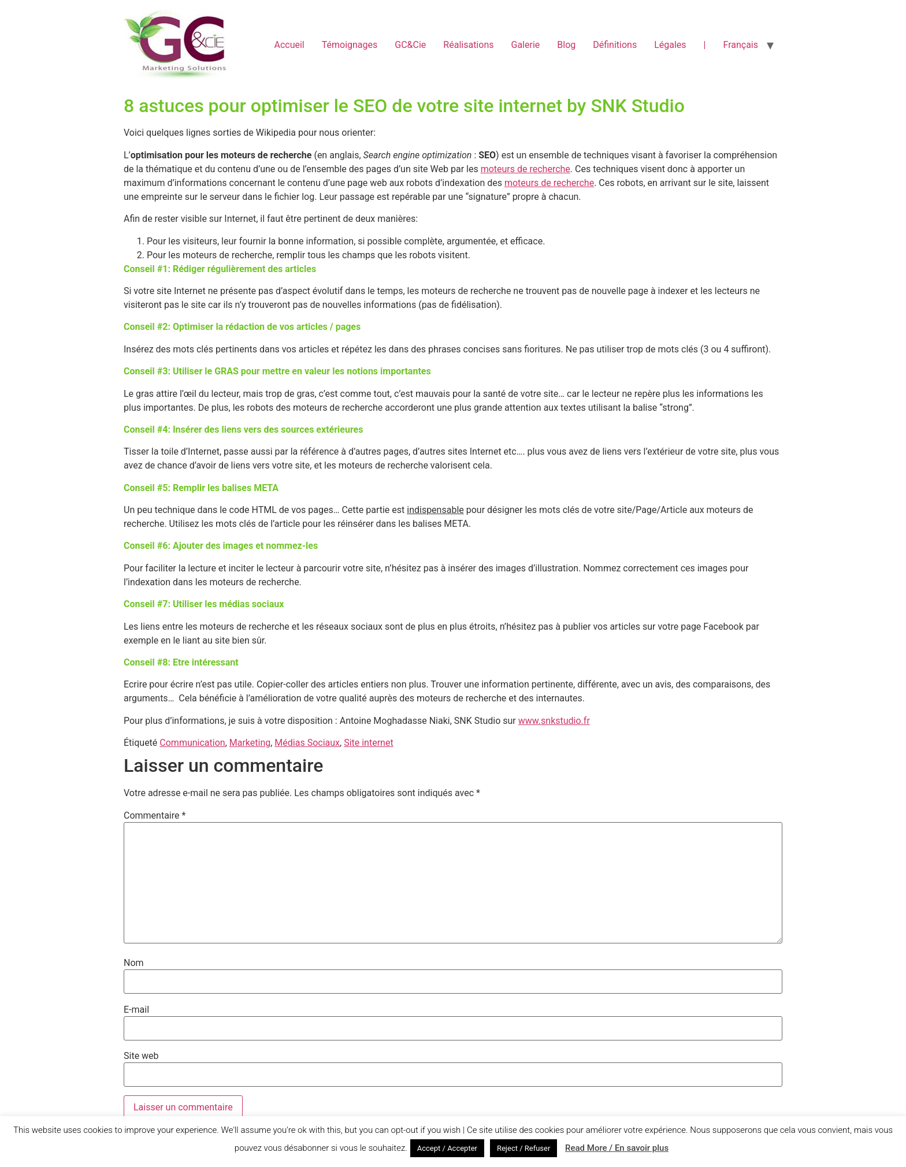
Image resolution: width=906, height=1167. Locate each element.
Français (740, 44)
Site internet (368, 742)
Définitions (615, 44)
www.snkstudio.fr (554, 720)
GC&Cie (410, 44)
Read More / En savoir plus (617, 1148)
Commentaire (154, 815)
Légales (670, 44)
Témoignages (350, 44)
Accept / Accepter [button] (447, 1148)
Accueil (289, 44)
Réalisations (468, 44)
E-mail (136, 1009)
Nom (134, 963)
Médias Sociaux (307, 742)
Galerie (525, 44)
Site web (141, 1056)
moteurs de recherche (525, 168)
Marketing (249, 742)
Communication (192, 742)
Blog (566, 44)
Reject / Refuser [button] (523, 1148)
